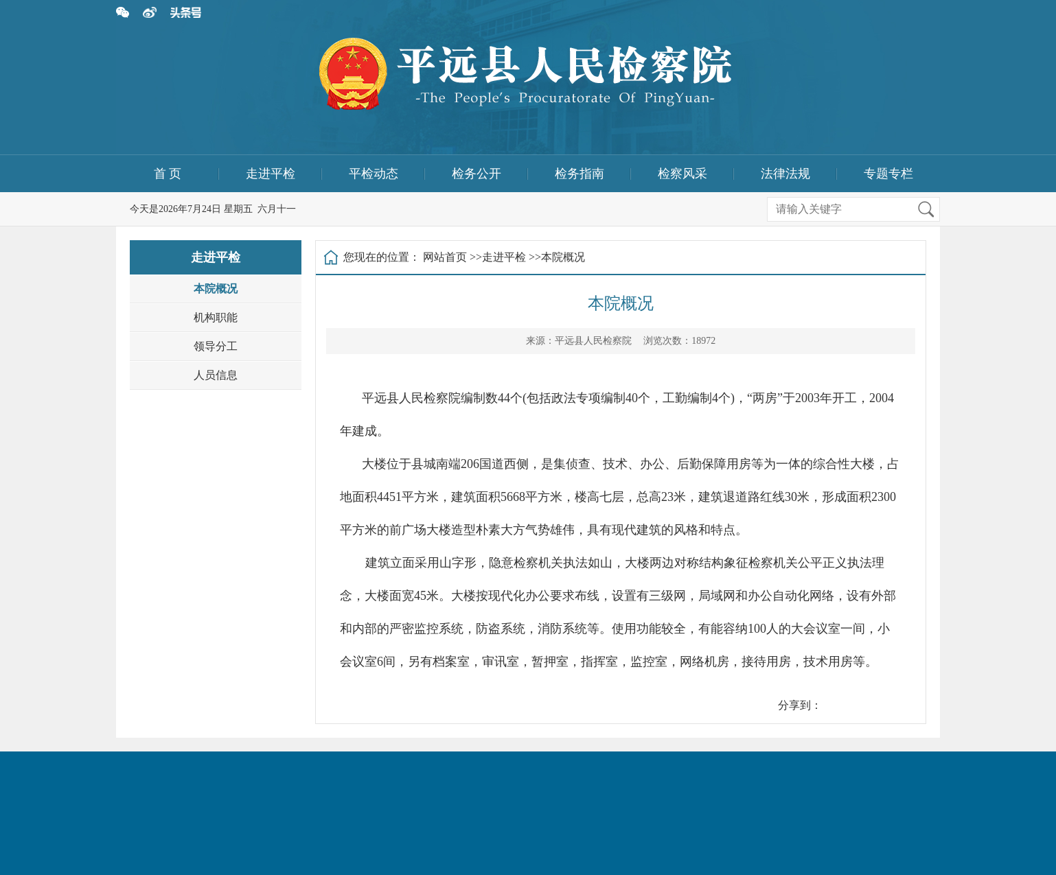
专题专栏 (888, 173)
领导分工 (216, 346)
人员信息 (216, 375)
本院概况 (216, 288)
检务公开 (476, 173)
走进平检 (270, 173)
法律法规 (785, 173)
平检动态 (373, 173)
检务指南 (579, 173)
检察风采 (682, 173)
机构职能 (216, 317)
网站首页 (445, 257)
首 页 (168, 173)
